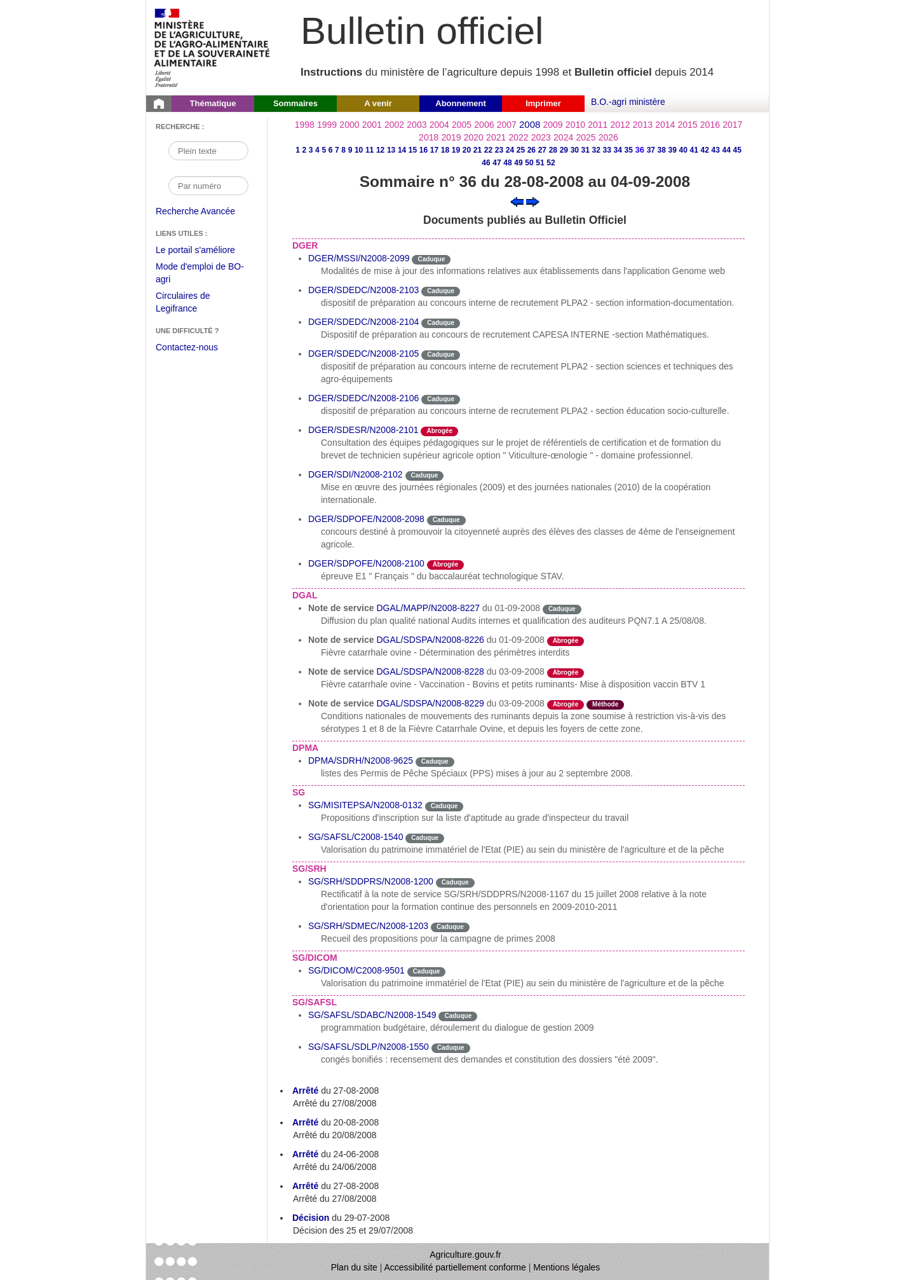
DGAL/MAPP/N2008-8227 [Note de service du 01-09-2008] (428, 608)
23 (499, 150)
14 (402, 150)
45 (737, 150)
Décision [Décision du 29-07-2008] (310, 1218)
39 (672, 150)
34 (618, 150)
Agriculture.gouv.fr (465, 1254)
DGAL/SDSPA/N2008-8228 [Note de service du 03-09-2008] (430, 671)
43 (716, 150)
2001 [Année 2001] (372, 125)
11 (369, 150)
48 (507, 162)
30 (575, 150)
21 (477, 150)
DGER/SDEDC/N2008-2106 (363, 398)
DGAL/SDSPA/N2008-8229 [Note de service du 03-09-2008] (430, 703)
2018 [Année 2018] (428, 137)
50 (529, 162)
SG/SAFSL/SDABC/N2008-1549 (372, 1015)
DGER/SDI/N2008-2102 (355, 474)
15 (413, 150)
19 (456, 150)
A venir (378, 103)
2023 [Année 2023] (541, 137)
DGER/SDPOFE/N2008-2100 (366, 563)
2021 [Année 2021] (496, 137)
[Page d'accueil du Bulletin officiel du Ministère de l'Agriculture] (159, 103)
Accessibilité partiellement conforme (455, 1267)
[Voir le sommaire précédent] (517, 201)
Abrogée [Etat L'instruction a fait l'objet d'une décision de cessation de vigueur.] (439, 430)
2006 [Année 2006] (484, 125)
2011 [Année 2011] (597, 125)
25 (521, 150)
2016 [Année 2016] (710, 125)
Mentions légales (566, 1267)
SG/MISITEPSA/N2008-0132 (365, 805)
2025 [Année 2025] (585, 137)
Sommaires (295, 103)
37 (651, 150)
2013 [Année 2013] (643, 125)
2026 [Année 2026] (608, 137)
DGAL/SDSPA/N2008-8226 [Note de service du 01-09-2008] (430, 640)
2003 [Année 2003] (416, 125)
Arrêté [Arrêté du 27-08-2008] (305, 1090)
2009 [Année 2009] (553, 125)
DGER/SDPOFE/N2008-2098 (366, 519)
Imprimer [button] (543, 103)
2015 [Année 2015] (687, 125)
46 (486, 162)
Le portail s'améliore (205, 250)
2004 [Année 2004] (439, 125)
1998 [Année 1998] (305, 125)
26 (531, 150)
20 (467, 150)
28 (553, 150)
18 (445, 150)
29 (564, 150)
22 (488, 150)
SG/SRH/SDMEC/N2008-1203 (368, 926)
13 (391, 150)
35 (629, 150)
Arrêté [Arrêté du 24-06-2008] (305, 1154)
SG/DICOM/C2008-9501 (356, 970)
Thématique (213, 103)
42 (705, 150)
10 (359, 150)
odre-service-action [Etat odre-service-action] (622, 608)
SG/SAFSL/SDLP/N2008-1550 (368, 1047)
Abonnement (460, 103)
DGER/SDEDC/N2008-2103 (363, 290)
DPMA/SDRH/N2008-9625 (360, 760)
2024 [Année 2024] (563, 137)
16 (423, 150)
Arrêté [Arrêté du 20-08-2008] (305, 1122)
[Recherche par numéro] (208, 185)
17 (434, 150)
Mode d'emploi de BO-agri (200, 274)
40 (683, 150)
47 (496, 162)
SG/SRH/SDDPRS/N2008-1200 (370, 881)
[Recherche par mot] (208, 150)
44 (726, 150)
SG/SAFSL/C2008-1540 (355, 837)
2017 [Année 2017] (732, 125)
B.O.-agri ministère (628, 102)
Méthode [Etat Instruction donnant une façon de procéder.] (605, 704)
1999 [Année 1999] (327, 125)
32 (596, 150)
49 (518, 162)
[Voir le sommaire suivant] (532, 201)
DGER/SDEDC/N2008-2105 (363, 353)
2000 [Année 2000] (349, 125)
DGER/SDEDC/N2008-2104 (363, 322)
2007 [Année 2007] (507, 125)
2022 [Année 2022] (518, 137)
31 (585, 150)
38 (662, 150)
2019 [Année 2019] (451, 137)
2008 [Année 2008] (529, 124)
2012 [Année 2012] (620, 125)
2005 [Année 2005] (461, 125)
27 (542, 150)
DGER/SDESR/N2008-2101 (363, 430)
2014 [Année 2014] (665, 125)
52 (550, 162)
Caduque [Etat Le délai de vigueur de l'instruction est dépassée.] (431, 259)
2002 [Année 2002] (394, 125)
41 (694, 150)
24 (510, 150)
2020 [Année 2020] (474, 137)
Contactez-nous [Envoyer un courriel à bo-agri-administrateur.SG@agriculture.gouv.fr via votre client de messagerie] (187, 347)
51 (540, 162)
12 (380, 150)
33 (607, 150)
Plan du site (354, 1267)
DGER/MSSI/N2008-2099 (359, 258)
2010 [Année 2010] (575, 125)
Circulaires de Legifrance (193, 304)
